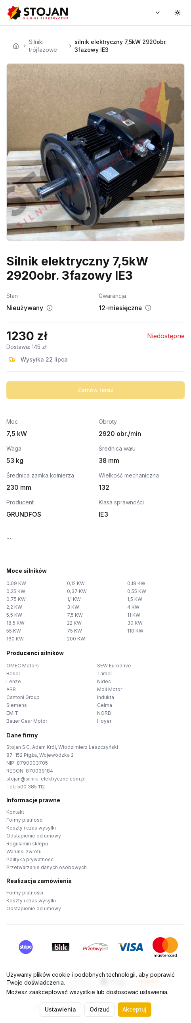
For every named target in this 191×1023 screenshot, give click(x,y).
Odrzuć (99, 1009)
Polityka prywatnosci (30, 859)
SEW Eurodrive (114, 666)
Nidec (104, 681)
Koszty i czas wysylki (31, 828)
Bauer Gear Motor (26, 721)
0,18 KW (136, 583)
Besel (13, 673)
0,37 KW (77, 591)
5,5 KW (14, 615)
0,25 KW (15, 591)
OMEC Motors (22, 666)
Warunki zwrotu (24, 851)
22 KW (74, 623)
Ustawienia (60, 1009)
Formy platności (24, 893)
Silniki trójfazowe (43, 45)
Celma (104, 705)
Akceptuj (134, 1009)
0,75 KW (16, 599)
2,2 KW (14, 607)
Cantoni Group (23, 697)
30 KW (135, 623)
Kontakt (15, 812)
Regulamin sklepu (27, 844)
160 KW (15, 639)
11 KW (133, 615)
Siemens (16, 705)
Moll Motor (109, 689)
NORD (104, 713)
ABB (11, 689)
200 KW (76, 639)
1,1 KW (74, 599)
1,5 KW (134, 599)
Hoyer (104, 721)
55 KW (13, 631)
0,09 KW (16, 583)
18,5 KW (15, 623)
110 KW (135, 631)
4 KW (133, 607)
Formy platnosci (25, 820)
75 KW (74, 631)
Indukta (105, 697)
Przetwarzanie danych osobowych (46, 867)
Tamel (104, 673)
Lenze (13, 681)
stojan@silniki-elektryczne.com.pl (46, 779)
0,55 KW (136, 591)
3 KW (73, 607)
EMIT (12, 713)
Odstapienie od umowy (33, 836)
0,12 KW (76, 583)
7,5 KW (75, 615)
